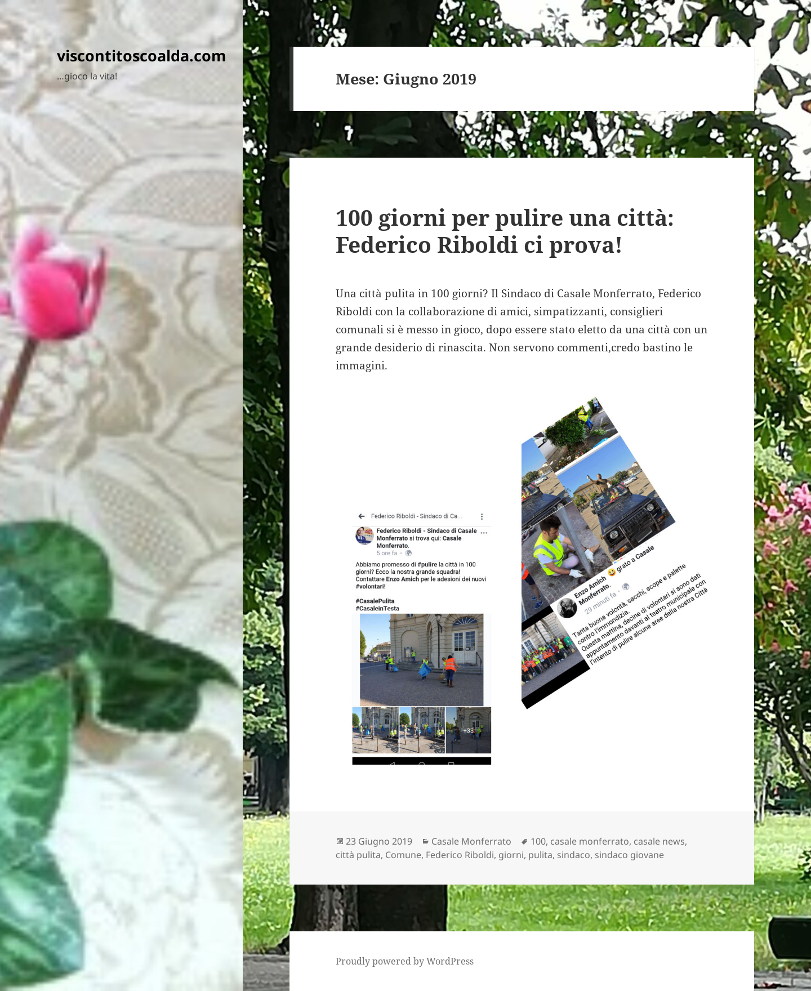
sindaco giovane (629, 855)
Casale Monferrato (471, 841)
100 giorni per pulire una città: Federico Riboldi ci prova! (505, 230)
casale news (659, 841)
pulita (540, 855)
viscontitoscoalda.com (141, 55)
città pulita (358, 855)
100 (538, 841)
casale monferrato (589, 841)
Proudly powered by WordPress (405, 961)
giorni (511, 855)
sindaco (573, 855)
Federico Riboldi (460, 855)
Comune (403, 855)
